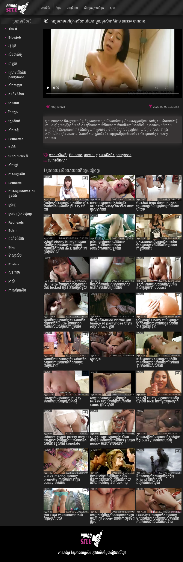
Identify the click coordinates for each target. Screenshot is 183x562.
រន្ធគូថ (12, 45)
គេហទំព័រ (45, 7)
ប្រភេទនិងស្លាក (58, 160)
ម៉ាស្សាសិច (15, 255)
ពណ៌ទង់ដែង (16, 94)
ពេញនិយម (72, 7)
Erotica (13, 264)
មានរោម (13, 103)
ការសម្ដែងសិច (17, 290)
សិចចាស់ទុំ (15, 54)
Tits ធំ (12, 28)
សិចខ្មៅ (13, 165)
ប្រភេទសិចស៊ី (58, 155)
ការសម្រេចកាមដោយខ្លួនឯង (21, 193)
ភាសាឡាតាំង (16, 174)
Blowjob (14, 37)
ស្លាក (112, 7)
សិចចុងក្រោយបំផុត (94, 7)
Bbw (11, 247)
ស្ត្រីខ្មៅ (12, 204)
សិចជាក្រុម (15, 85)
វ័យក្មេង (13, 112)
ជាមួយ (12, 63)
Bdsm (12, 230)
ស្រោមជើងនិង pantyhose (17, 75)
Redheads (16, 222)
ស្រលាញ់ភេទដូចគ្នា (20, 213)
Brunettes (15, 139)
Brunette (15, 183)
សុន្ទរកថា (14, 272)
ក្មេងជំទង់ (14, 121)
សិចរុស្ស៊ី (13, 130)
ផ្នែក (58, 7)
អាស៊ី (11, 281)
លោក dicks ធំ (18, 156)
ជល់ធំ (12, 147)
